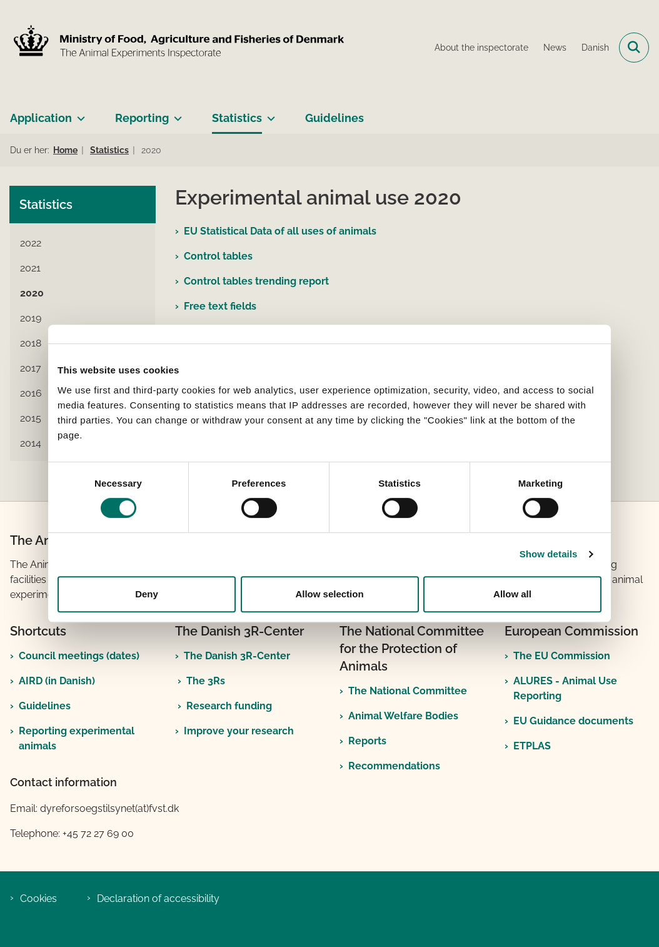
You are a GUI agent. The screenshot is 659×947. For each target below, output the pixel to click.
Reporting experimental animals (76, 738)
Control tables (218, 256)
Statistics (237, 117)
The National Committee (407, 691)
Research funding (229, 706)
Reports (367, 741)
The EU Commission (561, 656)
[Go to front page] (177, 47)
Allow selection (329, 594)
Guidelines (334, 117)
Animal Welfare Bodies (403, 716)
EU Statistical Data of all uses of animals (280, 231)
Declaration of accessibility (158, 898)
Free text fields (220, 306)
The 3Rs (205, 681)
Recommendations (394, 766)
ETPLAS (532, 746)
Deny (146, 594)
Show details (549, 554)
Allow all (512, 594)
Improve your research (239, 731)
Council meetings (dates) (79, 656)
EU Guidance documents (573, 721)
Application (41, 117)
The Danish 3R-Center (237, 656)
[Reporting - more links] (175, 113)
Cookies (38, 898)
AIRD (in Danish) (57, 681)
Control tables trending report (256, 281)
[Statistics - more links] (268, 113)
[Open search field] (634, 48)
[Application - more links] (78, 113)
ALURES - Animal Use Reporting (565, 688)
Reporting (142, 117)
